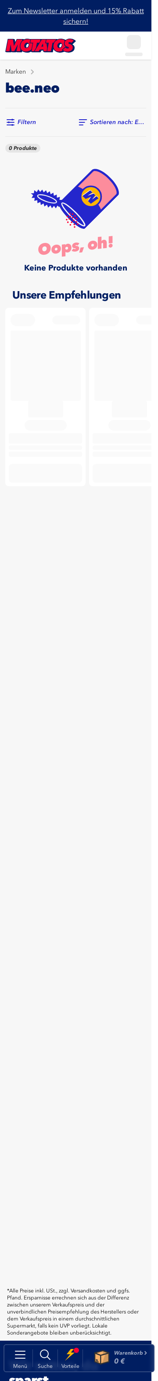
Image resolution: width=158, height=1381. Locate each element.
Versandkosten (88, 1291)
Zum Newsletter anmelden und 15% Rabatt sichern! (76, 15)
